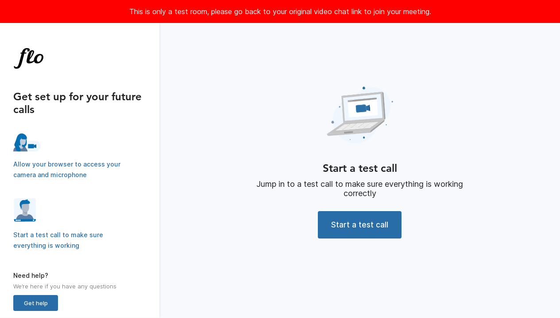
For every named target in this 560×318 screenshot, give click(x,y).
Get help (36, 303)
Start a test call (359, 224)
